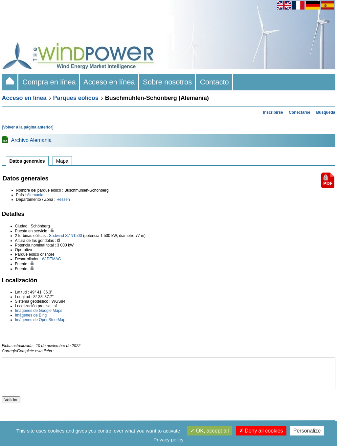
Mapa (62, 161)
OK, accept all (209, 431)
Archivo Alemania (31, 140)
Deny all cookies (261, 431)
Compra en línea (49, 82)
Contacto (214, 82)
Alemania (35, 195)
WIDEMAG (51, 259)
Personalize (307, 431)
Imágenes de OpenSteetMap (40, 319)
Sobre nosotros (167, 82)
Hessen (63, 199)
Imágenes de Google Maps (38, 310)
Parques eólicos (76, 98)
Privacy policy (168, 439)
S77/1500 (73, 235)
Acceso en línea (109, 82)
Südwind (56, 235)
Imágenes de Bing (31, 315)
